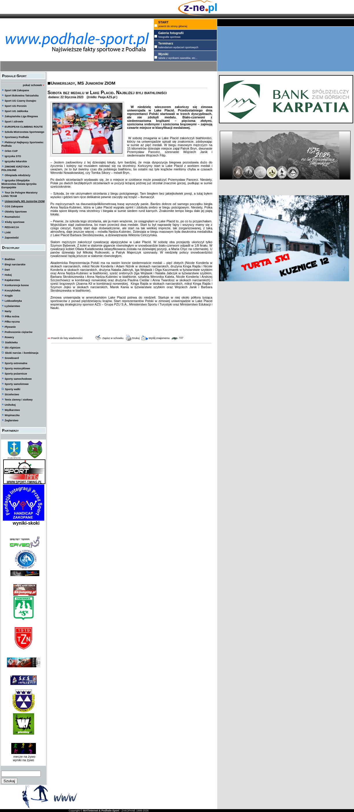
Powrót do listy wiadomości (66, 338)
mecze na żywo (23, 756)
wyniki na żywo (23, 760)
